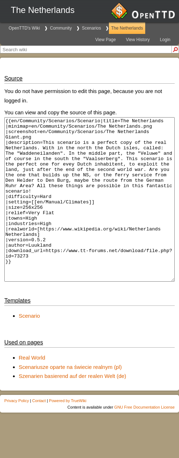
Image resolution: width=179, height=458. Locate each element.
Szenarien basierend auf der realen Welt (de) (72, 408)
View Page (105, 39)
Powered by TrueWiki (67, 433)
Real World (32, 390)
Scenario (29, 348)
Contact (39, 433)
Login (165, 39)
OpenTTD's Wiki (24, 28)
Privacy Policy (16, 433)
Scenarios (91, 28)
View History (138, 39)
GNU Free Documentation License (144, 439)
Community (61, 28)
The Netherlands (127, 28)
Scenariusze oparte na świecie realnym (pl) (70, 399)
